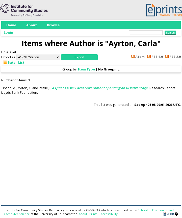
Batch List (12, 62)
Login (8, 32)
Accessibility (109, 214)
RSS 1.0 (154, 56)
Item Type (86, 69)
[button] (79, 57)
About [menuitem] (31, 25)
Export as (8, 57)
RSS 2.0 (172, 56)
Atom (137, 56)
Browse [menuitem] (53, 25)
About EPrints (88, 214)
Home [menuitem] (11, 25)
